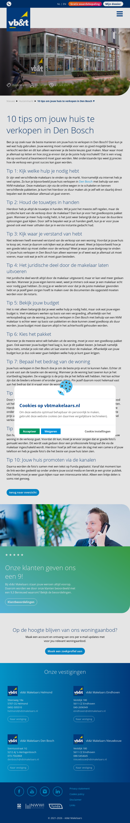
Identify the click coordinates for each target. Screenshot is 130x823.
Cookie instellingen (98, 431)
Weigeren (51, 431)
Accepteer (29, 431)
